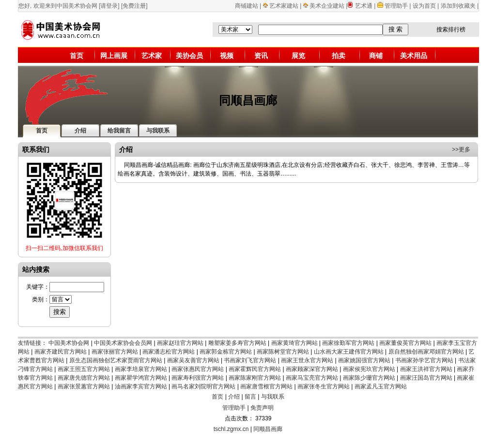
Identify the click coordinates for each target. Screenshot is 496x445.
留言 (250, 396)
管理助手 (397, 5)
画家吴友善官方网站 (193, 360)
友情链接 (29, 343)
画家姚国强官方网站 (364, 360)
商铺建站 (246, 5)
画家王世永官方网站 (307, 360)
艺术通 (363, 5)
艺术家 (151, 55)
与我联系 (272, 396)
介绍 (234, 396)
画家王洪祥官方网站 (426, 369)
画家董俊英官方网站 (405, 343)
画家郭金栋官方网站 (226, 351)
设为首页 (424, 5)
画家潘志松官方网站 (168, 351)
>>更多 (461, 149)
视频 (226, 55)
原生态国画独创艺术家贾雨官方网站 (115, 360)
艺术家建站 (283, 5)
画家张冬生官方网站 (323, 386)
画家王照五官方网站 (84, 369)
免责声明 (262, 407)
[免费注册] (134, 5)
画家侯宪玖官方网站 (369, 369)
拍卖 (338, 55)
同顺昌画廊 (267, 429)
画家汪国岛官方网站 (426, 377)
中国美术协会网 (68, 343)
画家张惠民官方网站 (197, 369)
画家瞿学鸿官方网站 (141, 377)
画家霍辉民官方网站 (255, 369)
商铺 (376, 55)
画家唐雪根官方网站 (266, 386)
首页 (76, 55)
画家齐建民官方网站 (60, 351)
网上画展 (113, 55)
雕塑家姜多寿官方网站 (237, 343)
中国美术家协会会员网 (123, 343)
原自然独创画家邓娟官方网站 (426, 351)
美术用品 (413, 55)
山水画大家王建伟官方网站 (349, 351)
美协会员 (189, 55)
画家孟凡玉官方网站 (381, 386)
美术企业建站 (327, 5)
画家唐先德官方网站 (84, 377)
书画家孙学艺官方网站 (424, 360)
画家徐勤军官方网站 (348, 343)
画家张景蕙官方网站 (84, 386)
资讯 (261, 55)
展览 (298, 55)
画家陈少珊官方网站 (369, 377)
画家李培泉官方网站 (141, 369)
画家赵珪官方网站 (180, 343)
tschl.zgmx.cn (231, 429)
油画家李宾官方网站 (141, 386)
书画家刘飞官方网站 (250, 360)
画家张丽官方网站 (115, 351)
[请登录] (109, 5)
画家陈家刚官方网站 (255, 377)
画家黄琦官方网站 (294, 343)
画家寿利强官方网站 (197, 377)
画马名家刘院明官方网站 (203, 386)
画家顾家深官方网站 (312, 369)
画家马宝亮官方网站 (312, 377)
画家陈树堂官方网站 (283, 351)
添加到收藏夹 (458, 5)
